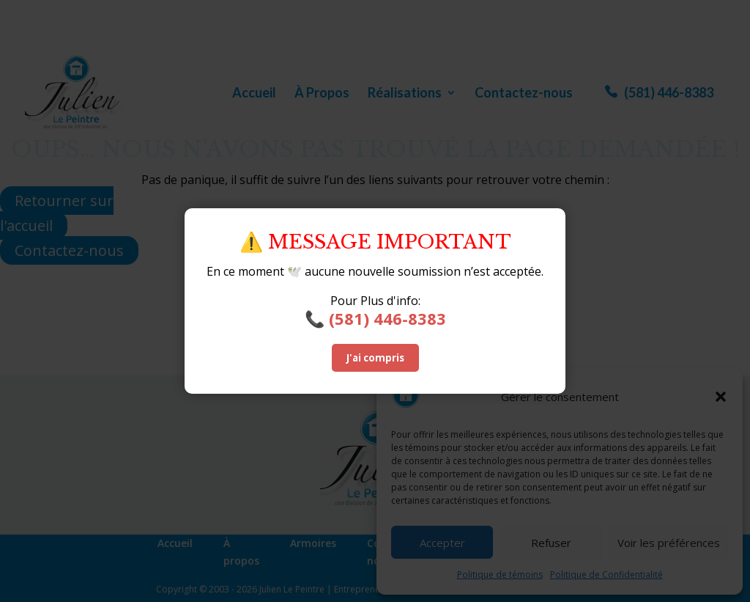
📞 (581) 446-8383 (375, 318)
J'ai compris (375, 357)
